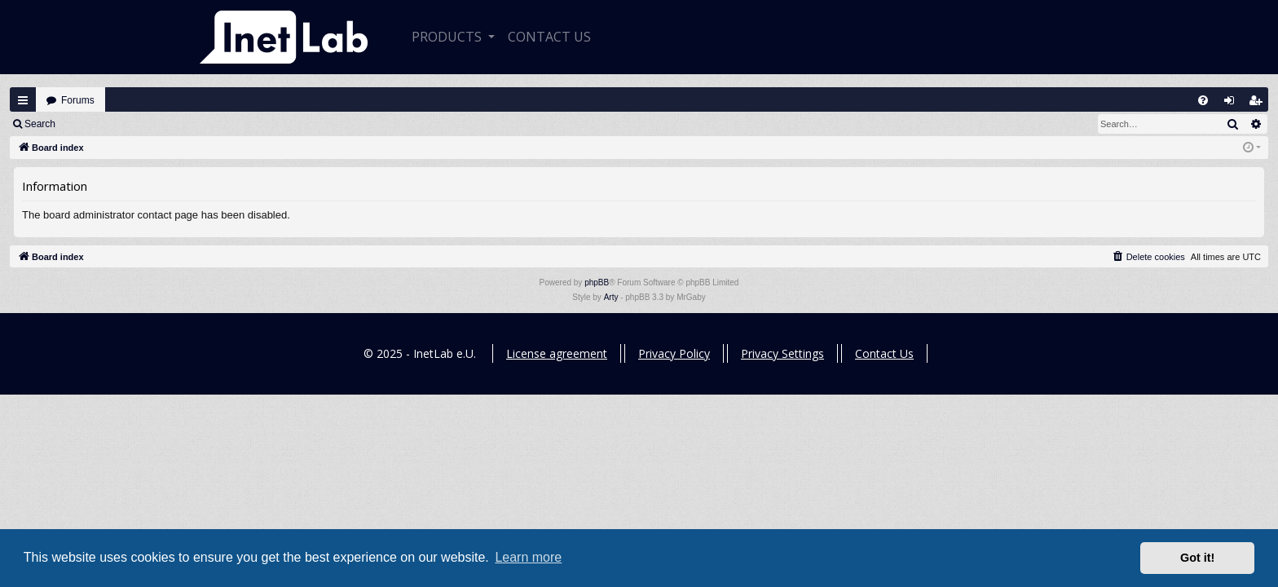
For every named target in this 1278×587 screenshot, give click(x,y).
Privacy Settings (782, 353)
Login (91, 124)
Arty (611, 297)
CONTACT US (549, 37)
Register (145, 124)
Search (39, 124)
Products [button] (448, 37)
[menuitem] (1203, 100)
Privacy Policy (674, 353)
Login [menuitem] (1233, 104)
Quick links (23, 100)
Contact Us (884, 353)
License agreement (556, 353)
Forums (78, 100)
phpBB (596, 282)
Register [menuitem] (1259, 104)
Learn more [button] (528, 557)
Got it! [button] (1197, 557)
